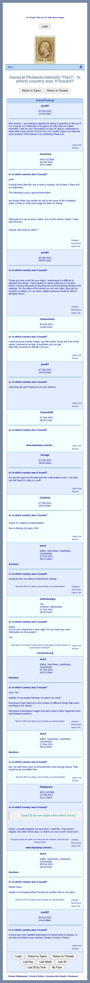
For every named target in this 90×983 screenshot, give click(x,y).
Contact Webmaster (18, 976)
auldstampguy (48, 599)
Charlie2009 (46, 412)
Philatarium (46, 787)
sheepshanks (47, 319)
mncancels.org (45, 653)
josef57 (45, 106)
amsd (43, 545)
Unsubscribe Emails (56, 976)
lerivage (45, 455)
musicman (45, 154)
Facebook (73, 976)
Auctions (14, 564)
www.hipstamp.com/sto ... (40, 445)
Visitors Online (36, 976)
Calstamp (45, 497)
